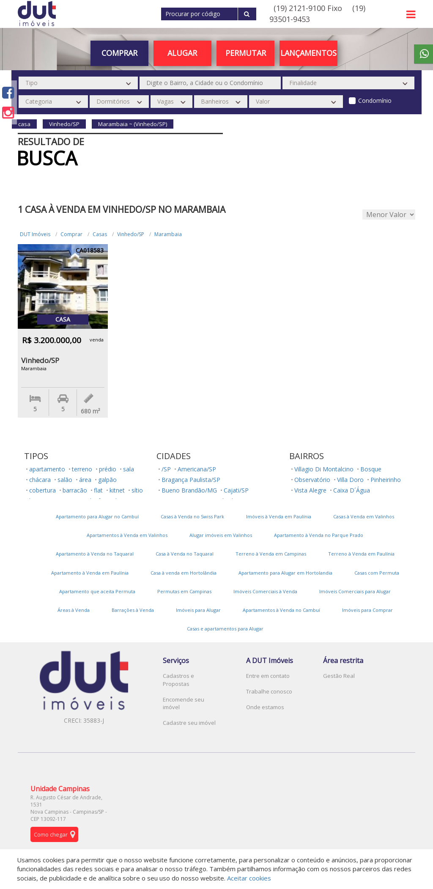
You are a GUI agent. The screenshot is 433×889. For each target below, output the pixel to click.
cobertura (42, 490)
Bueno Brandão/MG (189, 490)
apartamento (47, 469)
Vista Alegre (310, 490)
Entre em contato (268, 676)
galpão (107, 480)
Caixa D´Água (351, 490)
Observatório (312, 480)
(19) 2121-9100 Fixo (308, 8)
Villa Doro (350, 480)
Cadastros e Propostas (178, 680)
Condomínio (375, 100)
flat (98, 490)
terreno (82, 469)
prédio (107, 469)
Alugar (182, 53)
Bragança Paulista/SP (191, 480)
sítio (137, 490)
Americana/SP (197, 469)
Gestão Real (339, 676)
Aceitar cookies (249, 878)
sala (128, 469)
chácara (40, 480)
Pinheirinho (385, 480)
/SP (166, 469)
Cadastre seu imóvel (189, 723)
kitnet (117, 490)
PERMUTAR (245, 53)
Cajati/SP (236, 490)
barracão (75, 490)
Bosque (370, 469)
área (85, 480)
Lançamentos (308, 53)
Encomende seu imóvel (183, 703)
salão (65, 480)
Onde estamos (265, 707)
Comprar (119, 53)
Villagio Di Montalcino (324, 469)
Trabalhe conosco (269, 691)
